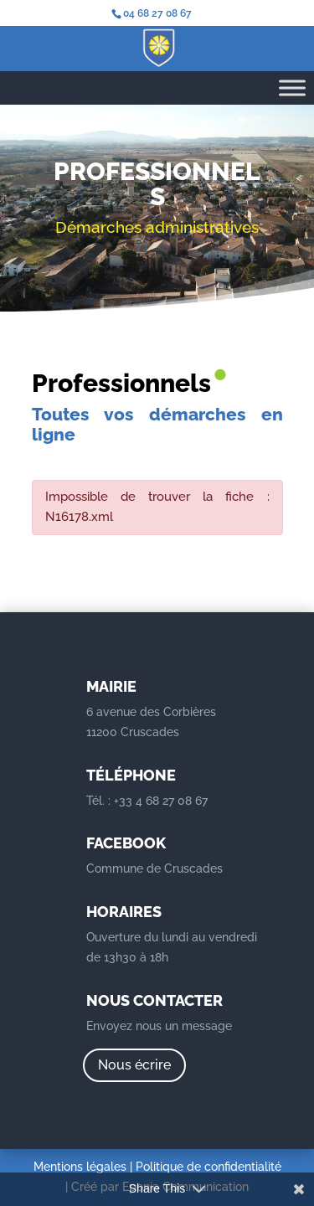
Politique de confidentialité (208, 1166)
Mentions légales (79, 1166)
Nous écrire (134, 1065)
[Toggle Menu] (292, 87)
